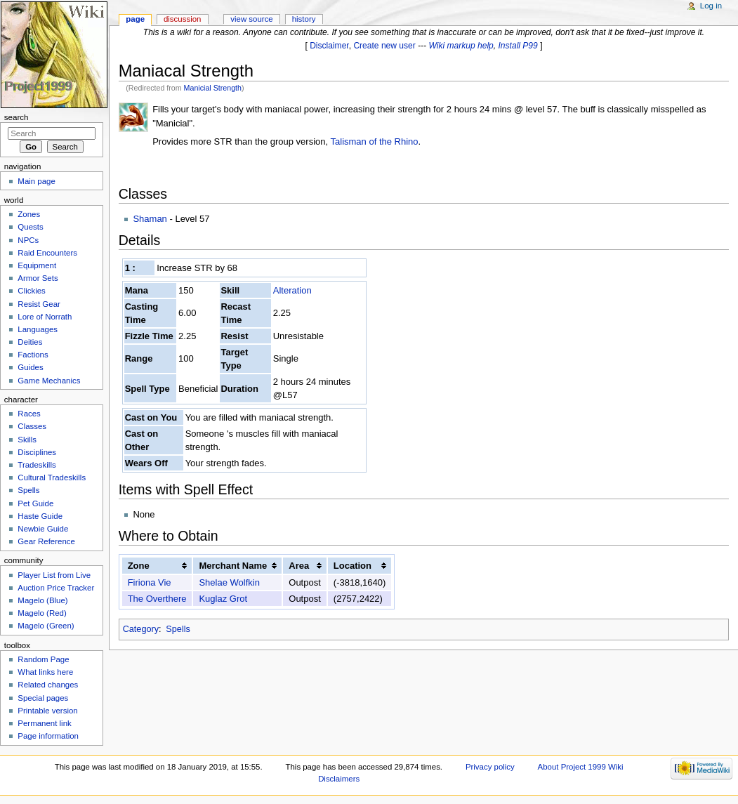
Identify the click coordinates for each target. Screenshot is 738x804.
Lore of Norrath (45, 316)
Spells (178, 629)
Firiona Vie (149, 582)
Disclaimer (329, 46)
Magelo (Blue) (42, 600)
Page (135, 19)
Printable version (47, 710)
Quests (30, 227)
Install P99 (518, 46)
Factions (33, 354)
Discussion (182, 19)
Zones (29, 214)
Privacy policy (490, 767)
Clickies (31, 290)
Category (141, 629)
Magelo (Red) (42, 613)
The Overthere (157, 598)
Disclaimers (339, 779)
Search (16, 117)
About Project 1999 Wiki (581, 767)
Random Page (43, 659)
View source (251, 19)
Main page (36, 181)
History (304, 19)
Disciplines (37, 452)
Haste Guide (40, 516)
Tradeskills (36, 465)
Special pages (43, 698)
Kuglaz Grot (223, 598)
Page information (48, 736)
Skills (27, 439)
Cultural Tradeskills (52, 477)
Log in (711, 5)
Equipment (37, 265)
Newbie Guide (43, 529)
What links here (45, 672)
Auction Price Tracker (56, 588)
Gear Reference (46, 541)
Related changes (48, 684)
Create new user (384, 46)
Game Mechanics (49, 380)
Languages (38, 329)
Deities (30, 342)
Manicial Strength (213, 88)
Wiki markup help (461, 46)
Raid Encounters (47, 253)
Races (29, 413)
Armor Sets (38, 278)
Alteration (292, 290)
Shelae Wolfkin (229, 582)
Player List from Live (54, 575)
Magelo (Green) (46, 625)
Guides (30, 367)
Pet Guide (35, 503)
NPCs (28, 240)
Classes (32, 426)
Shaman (149, 218)
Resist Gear (39, 304)
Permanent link (44, 723)
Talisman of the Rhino (375, 141)
